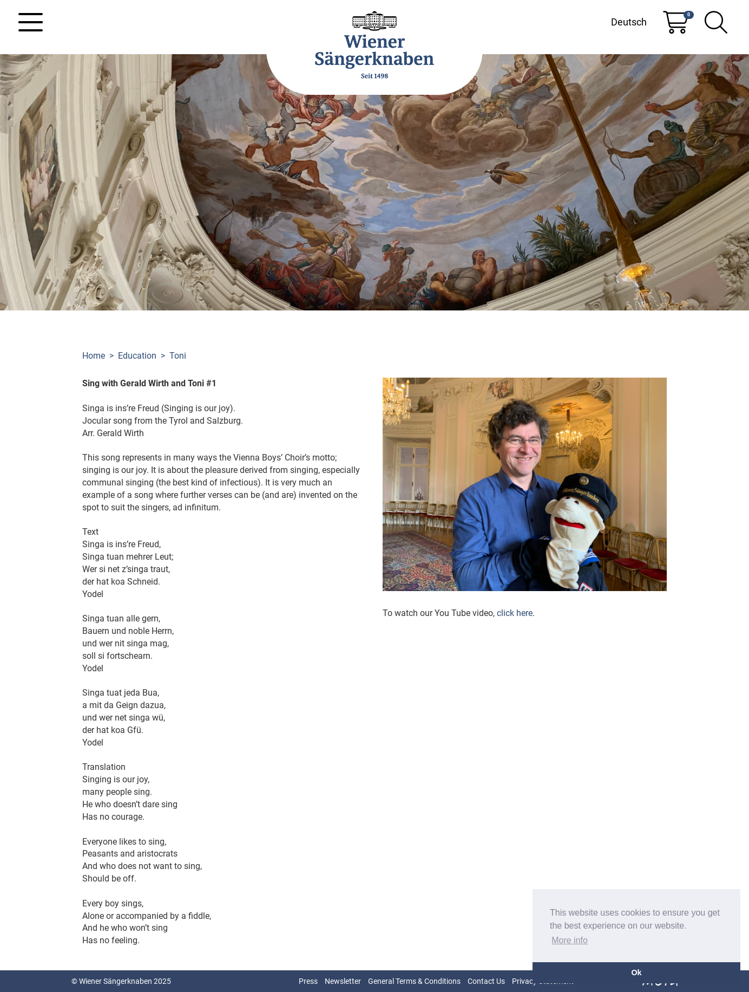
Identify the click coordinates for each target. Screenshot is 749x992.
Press (308, 981)
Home (93, 356)
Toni (177, 356)
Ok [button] (636, 972)
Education (137, 356)
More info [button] (569, 940)
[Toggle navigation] (31, 22)
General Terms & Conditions (414, 981)
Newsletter (343, 981)
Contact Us (486, 981)
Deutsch (629, 22)
